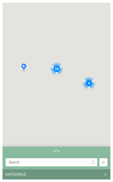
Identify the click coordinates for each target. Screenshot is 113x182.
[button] (24, 67)
